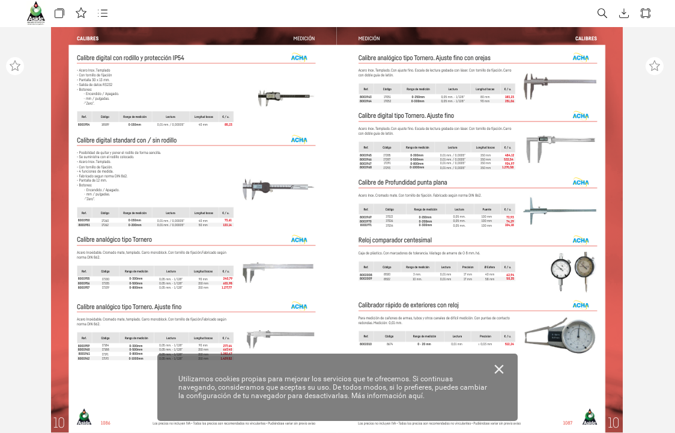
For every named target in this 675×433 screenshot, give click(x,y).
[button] (59, 13)
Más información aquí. (388, 396)
